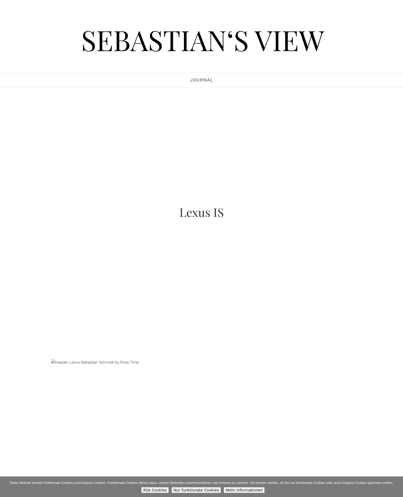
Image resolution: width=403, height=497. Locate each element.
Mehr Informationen (244, 490)
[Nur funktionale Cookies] (396, 486)
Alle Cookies (155, 490)
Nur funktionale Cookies (196, 490)
